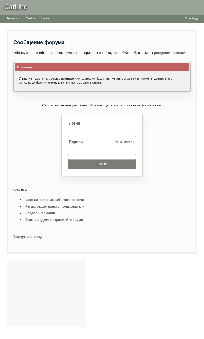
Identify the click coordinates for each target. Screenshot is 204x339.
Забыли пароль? (124, 141)
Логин (74, 123)
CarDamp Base (37, 18)
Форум (11, 18)
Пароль (76, 142)
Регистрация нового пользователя (55, 206)
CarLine (16, 6)
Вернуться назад (27, 237)
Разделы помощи (40, 213)
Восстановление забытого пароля (54, 200)
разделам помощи (169, 53)
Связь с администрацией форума (54, 220)
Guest (189, 18)
